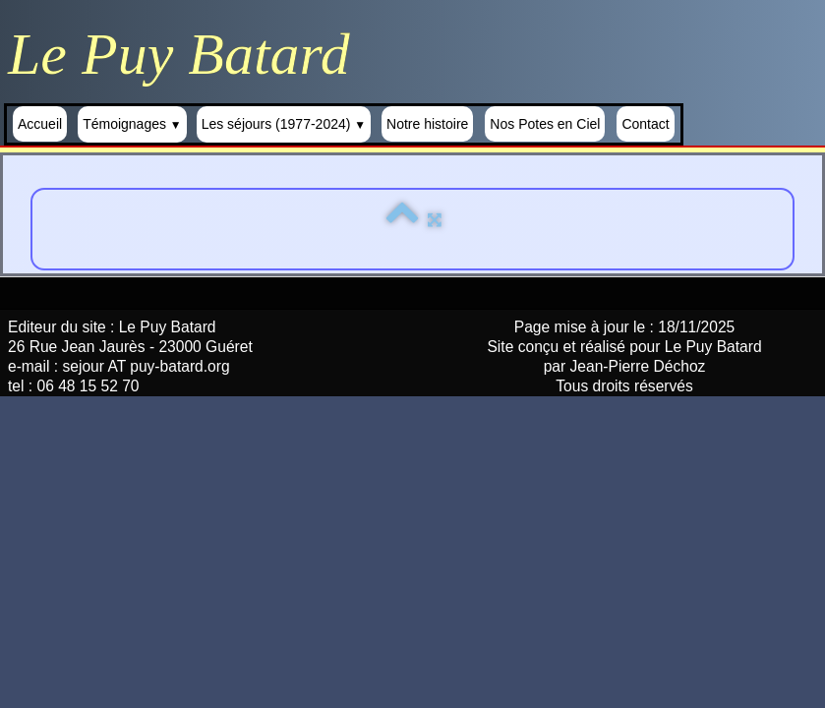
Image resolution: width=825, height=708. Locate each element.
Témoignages (132, 124)
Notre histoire (427, 124)
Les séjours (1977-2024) (284, 124)
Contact (645, 124)
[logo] (186, 54)
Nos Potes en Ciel (545, 124)
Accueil (40, 124)
